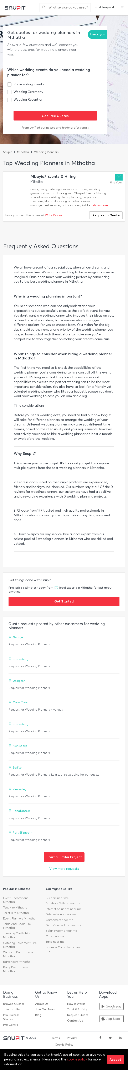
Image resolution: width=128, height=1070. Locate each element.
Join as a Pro (12, 1009)
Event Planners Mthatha (19, 918)
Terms (55, 1038)
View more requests (64, 869)
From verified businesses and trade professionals (55, 127)
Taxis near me (55, 941)
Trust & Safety (77, 1009)
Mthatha (23, 152)
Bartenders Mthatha (17, 962)
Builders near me (57, 898)
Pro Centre (10, 1025)
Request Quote (77, 1015)
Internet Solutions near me (64, 909)
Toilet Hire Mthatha (16, 913)
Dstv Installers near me (61, 914)
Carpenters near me (59, 920)
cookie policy (77, 1059)
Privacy (72, 1038)
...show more (99, 205)
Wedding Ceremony (28, 92)
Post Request (104, 7)
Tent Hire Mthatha (15, 907)
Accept (115, 1059)
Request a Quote (106, 215)
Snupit (7, 152)
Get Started (64, 601)
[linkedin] (120, 1038)
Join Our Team (45, 1009)
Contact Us (75, 1020)
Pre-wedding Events (29, 84)
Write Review (53, 215)
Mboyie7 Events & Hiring (53, 176)
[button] (122, 7)
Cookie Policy (64, 1044)
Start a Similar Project (64, 857)
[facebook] (100, 1038)
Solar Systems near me (61, 931)
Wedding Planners (46, 152)
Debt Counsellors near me (63, 925)
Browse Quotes (14, 1004)
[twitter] (110, 1038)
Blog (38, 1015)
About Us (41, 1004)
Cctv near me (55, 936)
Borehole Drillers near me (63, 903)
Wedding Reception (28, 99)
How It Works (76, 1004)
